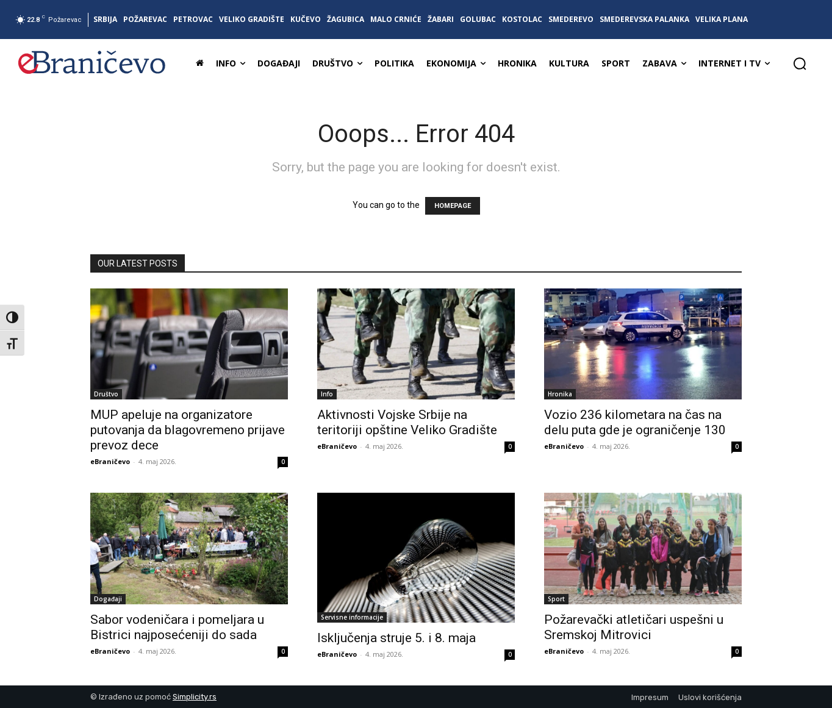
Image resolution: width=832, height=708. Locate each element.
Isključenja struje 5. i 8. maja (396, 638)
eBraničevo (110, 461)
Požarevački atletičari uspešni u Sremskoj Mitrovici (633, 627)
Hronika (560, 394)
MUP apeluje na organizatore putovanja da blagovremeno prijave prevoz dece (187, 429)
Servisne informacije (352, 617)
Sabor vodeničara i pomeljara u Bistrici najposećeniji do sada (177, 627)
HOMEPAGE (452, 206)
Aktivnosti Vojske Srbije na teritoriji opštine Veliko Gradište (407, 422)
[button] (799, 63)
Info (327, 394)
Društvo (106, 394)
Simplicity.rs (195, 696)
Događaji (108, 599)
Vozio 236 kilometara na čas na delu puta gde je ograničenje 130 (635, 422)
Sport (556, 599)
